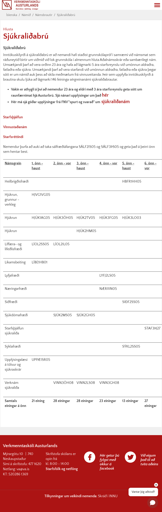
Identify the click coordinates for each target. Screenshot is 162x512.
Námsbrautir (43, 15)
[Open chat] (152, 502)
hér (105, 95)
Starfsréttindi (13, 137)
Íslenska (11, 15)
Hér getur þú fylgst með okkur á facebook (109, 462)
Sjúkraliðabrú (66, 15)
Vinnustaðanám (15, 127)
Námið (26, 15)
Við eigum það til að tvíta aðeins (149, 460)
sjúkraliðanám (115, 101)
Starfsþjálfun (13, 117)
